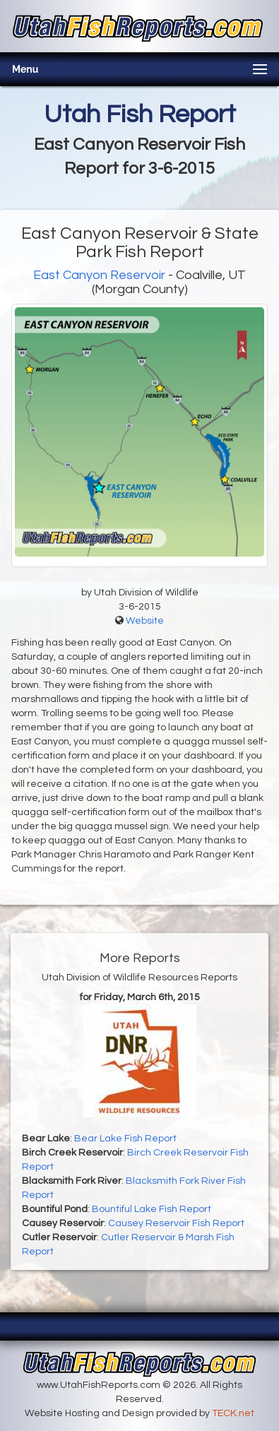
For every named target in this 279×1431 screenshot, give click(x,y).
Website (145, 621)
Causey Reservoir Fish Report (176, 1223)
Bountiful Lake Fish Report (151, 1209)
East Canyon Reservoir (99, 275)
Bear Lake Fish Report (125, 1139)
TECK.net (233, 1413)
